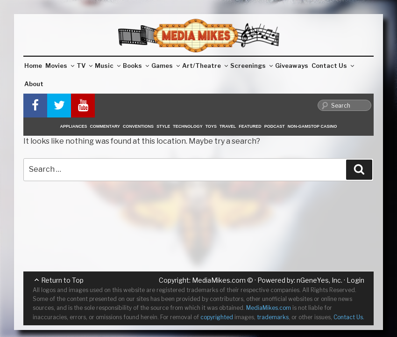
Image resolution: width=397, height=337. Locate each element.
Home (33, 65)
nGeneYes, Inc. (319, 280)
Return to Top (62, 280)
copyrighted (216, 317)
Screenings (251, 65)
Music (108, 65)
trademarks (273, 317)
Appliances (73, 126)
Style (163, 126)
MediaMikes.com (219, 280)
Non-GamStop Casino (312, 126)
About (33, 84)
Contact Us (333, 65)
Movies (59, 65)
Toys (211, 126)
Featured (250, 126)
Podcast (274, 126)
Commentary (105, 126)
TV (84, 65)
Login (355, 280)
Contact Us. (348, 317)
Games (165, 65)
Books (136, 65)
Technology (188, 126)
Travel (228, 126)
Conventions (138, 126)
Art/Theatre (205, 65)
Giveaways (291, 65)
